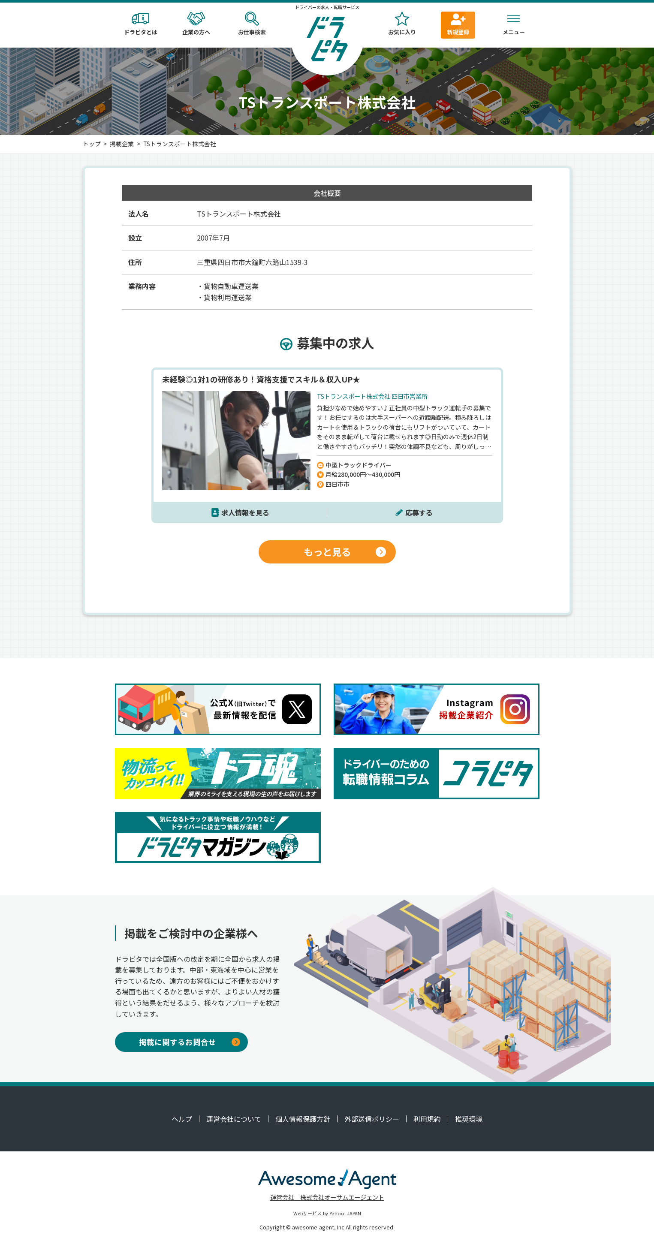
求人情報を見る (245, 512)
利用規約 (427, 1119)
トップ (92, 143)
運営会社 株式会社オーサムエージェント (327, 1197)
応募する (419, 512)
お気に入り (402, 24)
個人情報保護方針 (302, 1119)
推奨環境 (468, 1119)
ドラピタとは (141, 24)
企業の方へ (196, 24)
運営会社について (233, 1119)
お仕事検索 (252, 24)
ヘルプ (182, 1119)
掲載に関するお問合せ (189, 1041)
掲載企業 (122, 143)
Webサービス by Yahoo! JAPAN (327, 1213)
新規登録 (458, 24)
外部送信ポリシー (371, 1119)
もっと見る (345, 551)
